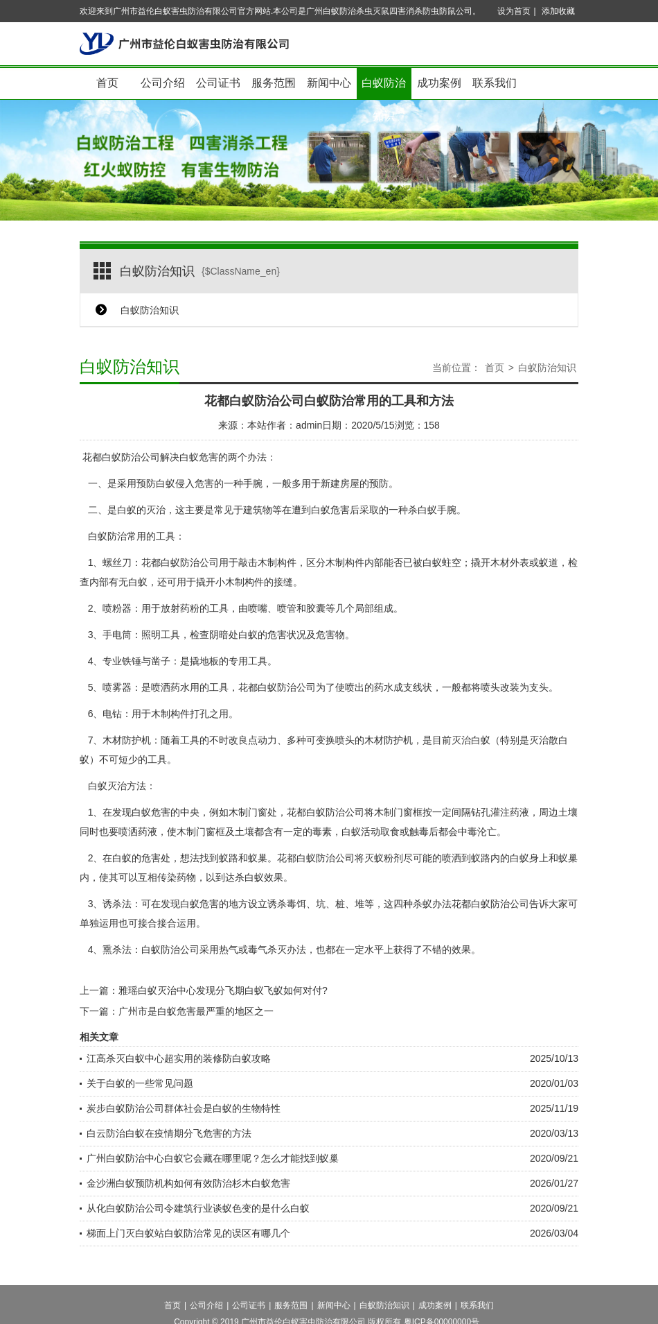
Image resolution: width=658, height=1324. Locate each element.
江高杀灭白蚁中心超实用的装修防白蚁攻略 (179, 1058)
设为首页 (514, 11)
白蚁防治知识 (384, 88)
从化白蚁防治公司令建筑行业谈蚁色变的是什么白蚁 (198, 1208)
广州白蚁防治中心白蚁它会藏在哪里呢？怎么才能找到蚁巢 (213, 1158)
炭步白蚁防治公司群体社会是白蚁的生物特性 (184, 1108)
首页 (107, 83)
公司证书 (218, 83)
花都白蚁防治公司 (121, 457)
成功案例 (439, 83)
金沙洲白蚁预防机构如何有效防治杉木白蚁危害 (188, 1183)
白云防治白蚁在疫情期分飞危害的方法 (169, 1133)
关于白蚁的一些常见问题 (140, 1083)
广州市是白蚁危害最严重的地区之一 (196, 1011)
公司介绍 (163, 83)
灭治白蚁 (471, 740)
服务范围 (273, 83)
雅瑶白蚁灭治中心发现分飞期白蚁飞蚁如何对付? (223, 990)
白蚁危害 (199, 903)
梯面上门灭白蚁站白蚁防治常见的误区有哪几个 (188, 1233)
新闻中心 (329, 83)
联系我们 (494, 83)
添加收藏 (558, 11)
